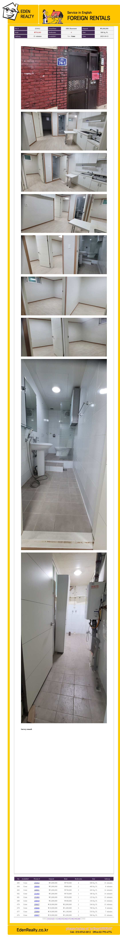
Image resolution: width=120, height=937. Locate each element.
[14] (58, 919)
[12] (52, 919)
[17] (68, 919)
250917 (36, 915)
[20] (78, 919)
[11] (49, 919)
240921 (36, 890)
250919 (36, 901)
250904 (36, 912)
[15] (62, 919)
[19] (75, 919)
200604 (36, 886)
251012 (36, 883)
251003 (36, 894)
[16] (65, 919)
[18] (72, 919)
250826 (36, 908)
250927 (36, 904)
